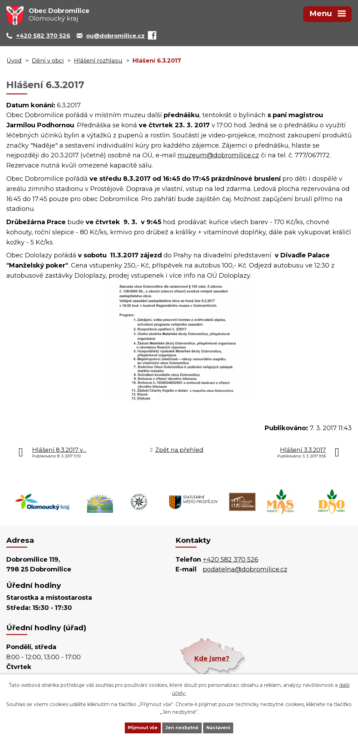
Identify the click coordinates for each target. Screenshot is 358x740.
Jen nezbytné (182, 727)
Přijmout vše (131, 727)
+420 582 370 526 (230, 559)
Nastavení (230, 727)
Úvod (14, 60)
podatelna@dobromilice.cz (245, 569)
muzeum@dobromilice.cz (218, 155)
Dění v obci (48, 60)
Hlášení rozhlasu (98, 60)
